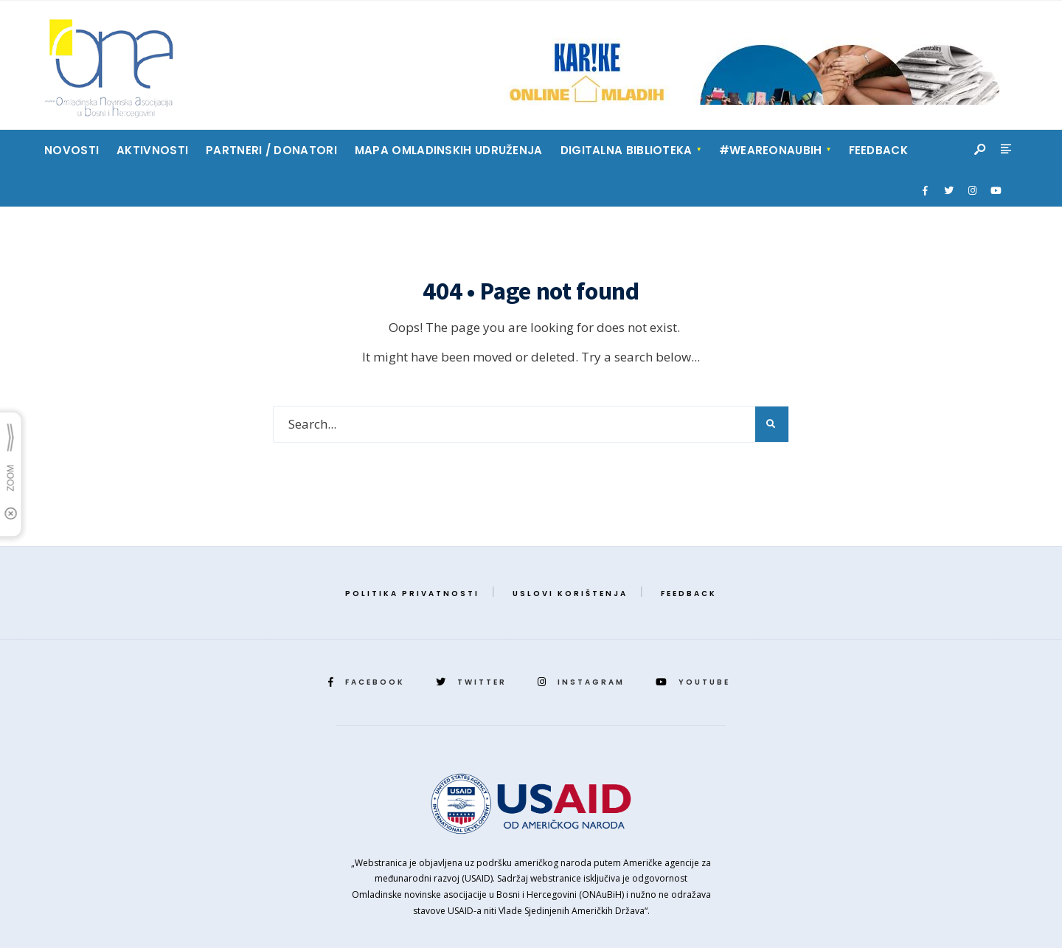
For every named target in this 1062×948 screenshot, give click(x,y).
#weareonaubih (770, 150)
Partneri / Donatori (271, 150)
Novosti (71, 150)
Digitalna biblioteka (626, 150)
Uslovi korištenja (570, 593)
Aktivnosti (152, 150)
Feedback (878, 150)
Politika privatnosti (412, 593)
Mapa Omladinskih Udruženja (449, 150)
